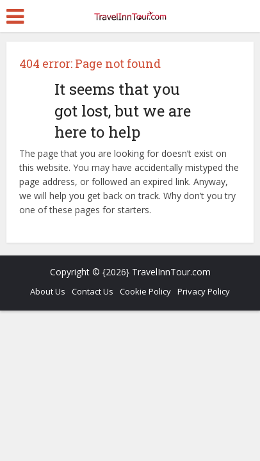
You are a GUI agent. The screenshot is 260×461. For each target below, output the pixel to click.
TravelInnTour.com (171, 272)
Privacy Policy (203, 291)
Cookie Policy (145, 291)
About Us (47, 291)
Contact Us (92, 291)
